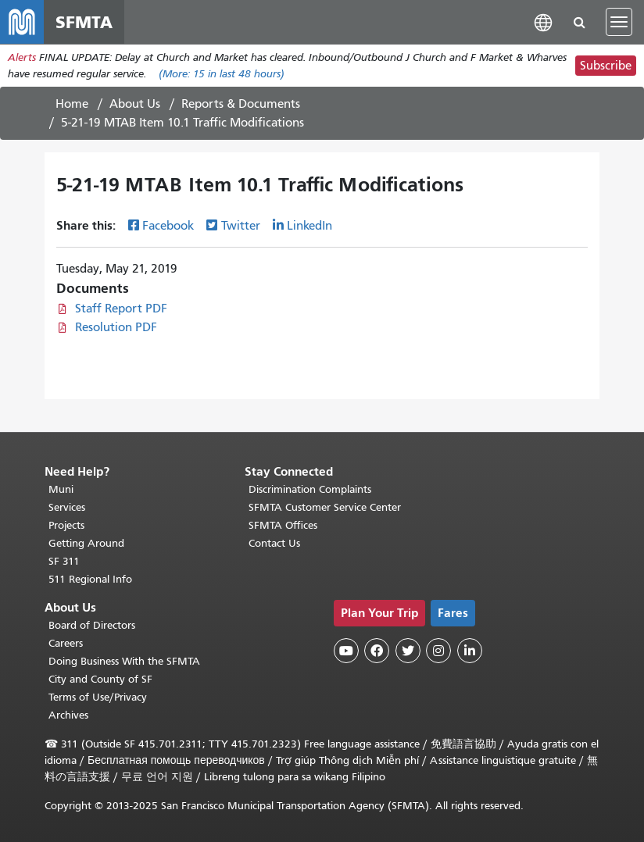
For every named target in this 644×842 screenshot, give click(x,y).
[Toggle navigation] (619, 22)
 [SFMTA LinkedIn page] (469, 650)
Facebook (168, 226)
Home (71, 104)
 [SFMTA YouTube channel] (346, 650)
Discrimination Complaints (310, 489)
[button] (543, 21)
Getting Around (86, 543)
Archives (68, 715)
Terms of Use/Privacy (97, 697)
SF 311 (64, 561)
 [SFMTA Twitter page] (408, 650)
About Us (134, 104)
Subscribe (605, 66)
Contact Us (274, 543)
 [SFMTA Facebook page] (376, 650)
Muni (60, 489)
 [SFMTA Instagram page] (438, 650)
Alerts (22, 57)
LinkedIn (309, 226)
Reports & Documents (240, 104)
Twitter (240, 226)
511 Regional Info (90, 579)
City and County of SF (100, 679)
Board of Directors (91, 625)
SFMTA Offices (283, 525)
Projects (66, 525)
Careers (65, 643)
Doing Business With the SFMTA (124, 661)
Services (66, 507)
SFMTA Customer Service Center (325, 507)
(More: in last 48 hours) (221, 73)
